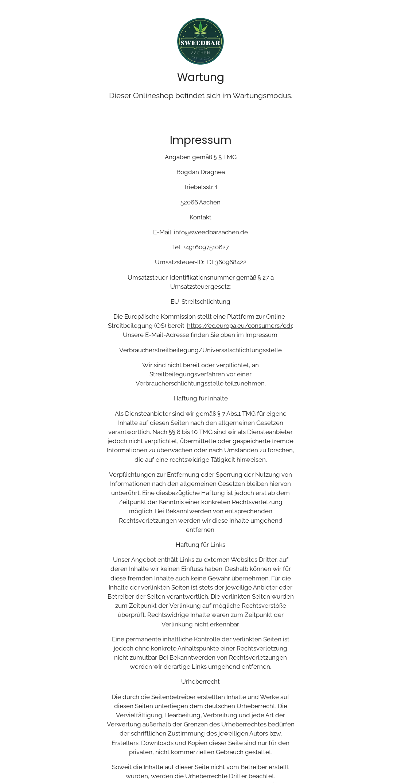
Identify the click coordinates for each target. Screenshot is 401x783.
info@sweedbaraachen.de (211, 232)
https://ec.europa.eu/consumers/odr (239, 325)
